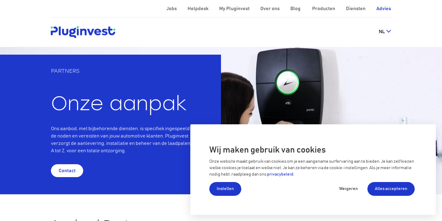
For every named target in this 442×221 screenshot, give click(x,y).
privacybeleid (280, 174)
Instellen (225, 189)
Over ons (270, 8)
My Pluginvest (234, 8)
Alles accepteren (391, 189)
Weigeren (348, 189)
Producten (324, 8)
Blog (295, 8)
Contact (67, 170)
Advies (383, 8)
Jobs (172, 8)
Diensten (356, 8)
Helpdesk (198, 8)
